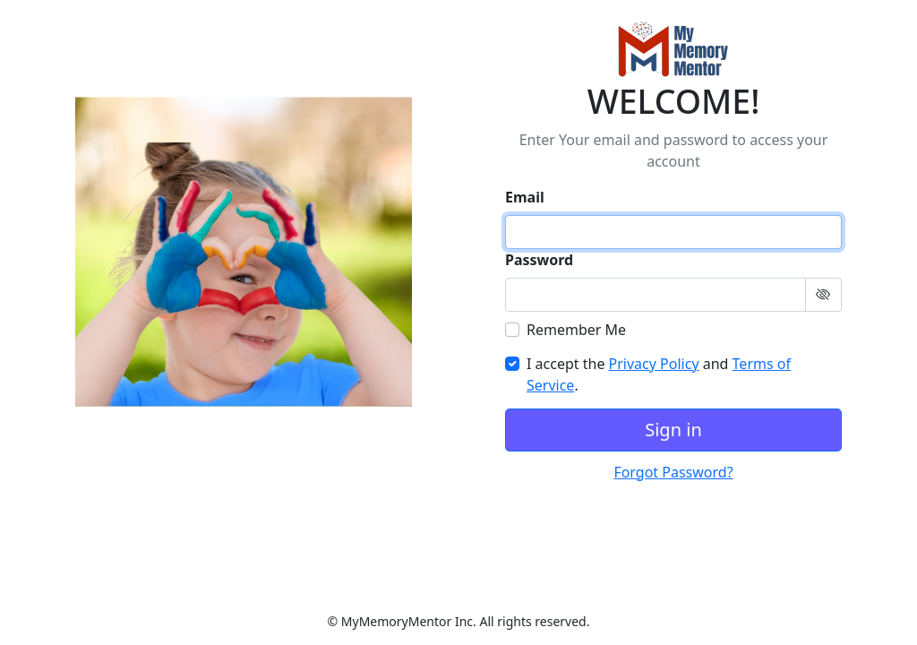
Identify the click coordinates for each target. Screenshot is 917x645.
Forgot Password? (673, 472)
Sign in (673, 429)
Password (539, 260)
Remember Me (576, 330)
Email (524, 197)
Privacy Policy (654, 364)
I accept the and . (659, 374)
